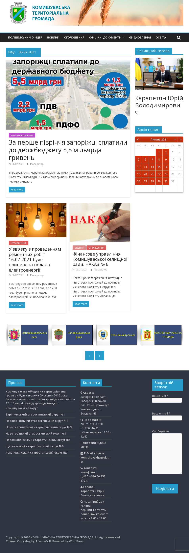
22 (159, 174)
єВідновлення (140, 37)
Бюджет (79, 247)
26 (138, 181)
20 (145, 174)
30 (166, 181)
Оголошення (74, 37)
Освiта (161, 37)
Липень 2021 (159, 139)
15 (159, 167)
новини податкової (22, 135)
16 (166, 167)
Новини (53, 37)
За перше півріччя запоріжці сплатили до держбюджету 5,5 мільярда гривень (68, 150)
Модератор (37, 164)
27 (145, 181)
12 (138, 167)
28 (152, 181)
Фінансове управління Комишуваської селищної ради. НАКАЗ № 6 (100, 259)
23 (166, 174)
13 (145, 167)
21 (152, 174)
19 (138, 174)
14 (152, 167)
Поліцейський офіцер (25, 37)
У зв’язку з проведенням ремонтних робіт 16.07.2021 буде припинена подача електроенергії (35, 259)
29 (159, 181)
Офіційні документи (105, 37)
